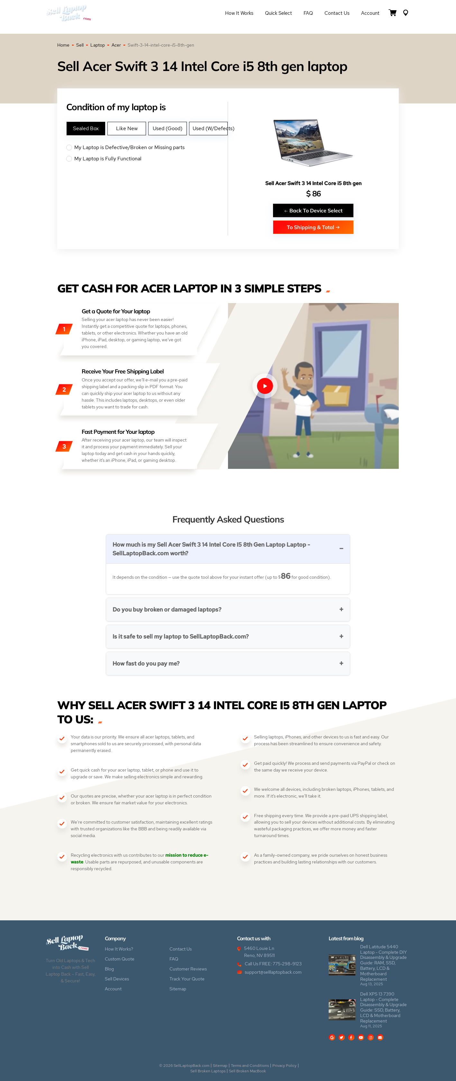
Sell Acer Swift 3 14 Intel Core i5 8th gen (313, 183)
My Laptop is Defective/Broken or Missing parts (147, 147)
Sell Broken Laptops (207, 1071)
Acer (116, 45)
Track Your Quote (187, 979)
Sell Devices (117, 979)
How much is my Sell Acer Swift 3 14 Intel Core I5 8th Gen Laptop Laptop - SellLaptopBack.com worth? (211, 549)
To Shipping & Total (313, 227)
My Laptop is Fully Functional (147, 159)
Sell (80, 45)
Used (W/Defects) (210, 128)
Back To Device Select (313, 210)
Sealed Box (86, 128)
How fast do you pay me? (146, 663)
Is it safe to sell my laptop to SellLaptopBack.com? (181, 636)
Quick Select (278, 13)
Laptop (97, 45)
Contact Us (337, 13)
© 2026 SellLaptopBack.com (184, 1065)
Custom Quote (119, 959)
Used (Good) (167, 128)
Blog (109, 969)
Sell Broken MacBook (247, 1071)
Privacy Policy (284, 1065)
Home (63, 45)
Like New (127, 128)
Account (370, 13)
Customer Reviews (188, 969)
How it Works (239, 13)
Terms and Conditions (250, 1065)
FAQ (308, 13)
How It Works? (119, 949)
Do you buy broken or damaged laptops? (167, 609)
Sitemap (177, 989)
